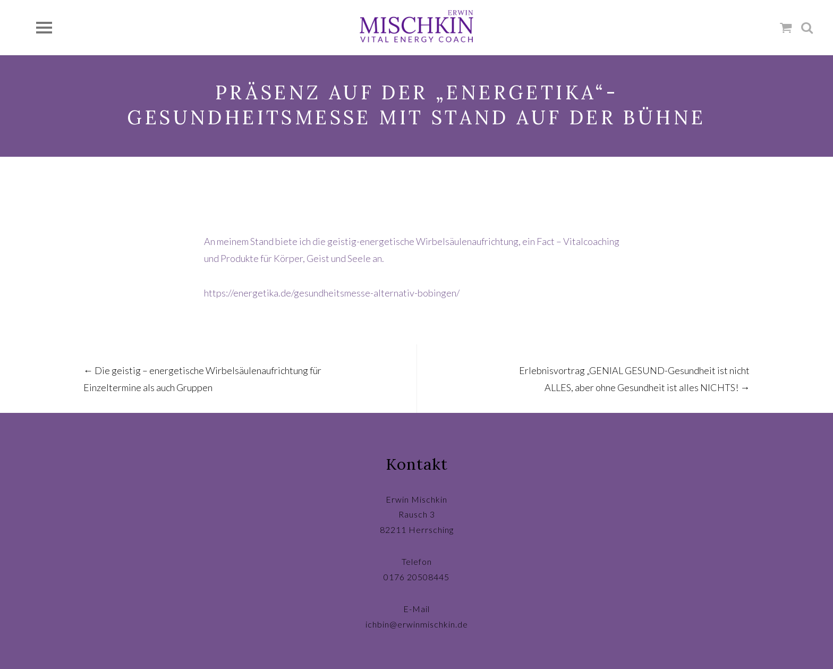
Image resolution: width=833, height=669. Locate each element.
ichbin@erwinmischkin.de (417, 624)
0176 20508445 (416, 577)
